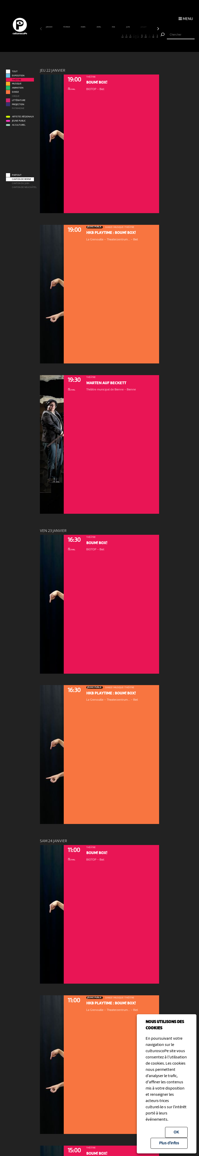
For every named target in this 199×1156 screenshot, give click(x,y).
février (66, 27)
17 (103, 36)
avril (99, 27)
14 (92, 36)
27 (142, 36)
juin (128, 27)
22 (122, 36)
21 (118, 36)
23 (126, 36)
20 (115, 36)
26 (138, 36)
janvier (49, 27)
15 (95, 36)
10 (76, 36)
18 (107, 36)
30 (153, 36)
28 (145, 36)
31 (157, 36)
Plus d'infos (169, 1143)
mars (83, 27)
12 (84, 36)
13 (88, 36)
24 (130, 36)
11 (80, 36)
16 (99, 36)
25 (134, 36)
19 (111, 36)
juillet (144, 27)
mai (113, 27)
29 (149, 36)
